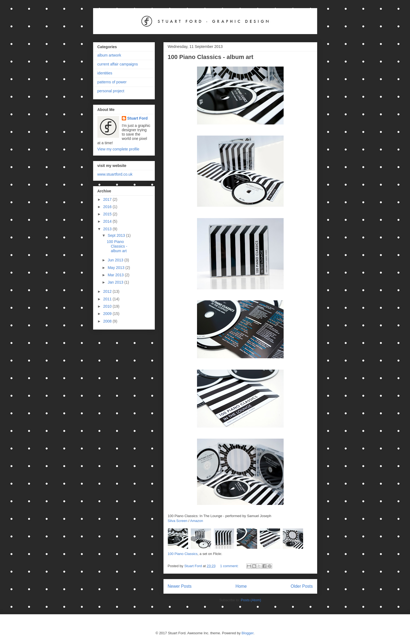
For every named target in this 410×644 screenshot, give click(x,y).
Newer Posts (180, 586)
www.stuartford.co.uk (115, 174)
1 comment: (230, 566)
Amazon (196, 521)
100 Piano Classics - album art (211, 57)
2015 (108, 214)
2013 (108, 229)
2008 (108, 321)
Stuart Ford (137, 118)
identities (104, 73)
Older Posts (302, 586)
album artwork (109, 55)
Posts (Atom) (251, 600)
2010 (108, 306)
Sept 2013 (117, 235)
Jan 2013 (116, 282)
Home (241, 586)
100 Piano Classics (183, 554)
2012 (108, 291)
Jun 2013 (116, 260)
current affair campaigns (117, 64)
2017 (108, 199)
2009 (108, 313)
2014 (108, 221)
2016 (108, 207)
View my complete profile (118, 149)
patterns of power (112, 82)
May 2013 (116, 267)
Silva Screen (178, 521)
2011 (108, 299)
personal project (110, 91)
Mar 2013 (116, 275)
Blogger (248, 633)
